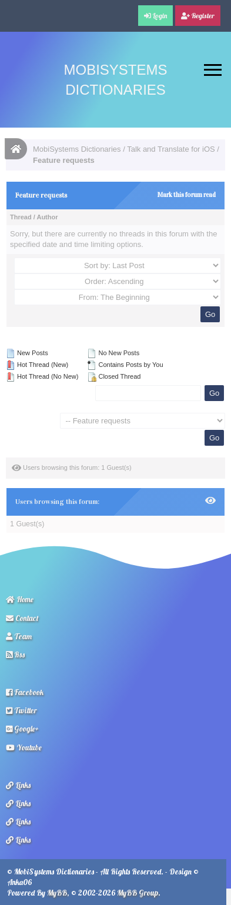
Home (20, 599)
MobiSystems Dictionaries (77, 149)
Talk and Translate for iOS (171, 149)
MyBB (57, 892)
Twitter (21, 710)
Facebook (24, 692)
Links (18, 785)
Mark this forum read (187, 195)
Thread (21, 217)
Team (19, 636)
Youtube (24, 747)
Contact (22, 618)
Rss (15, 654)
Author (47, 217)
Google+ (22, 728)
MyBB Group (137, 892)
